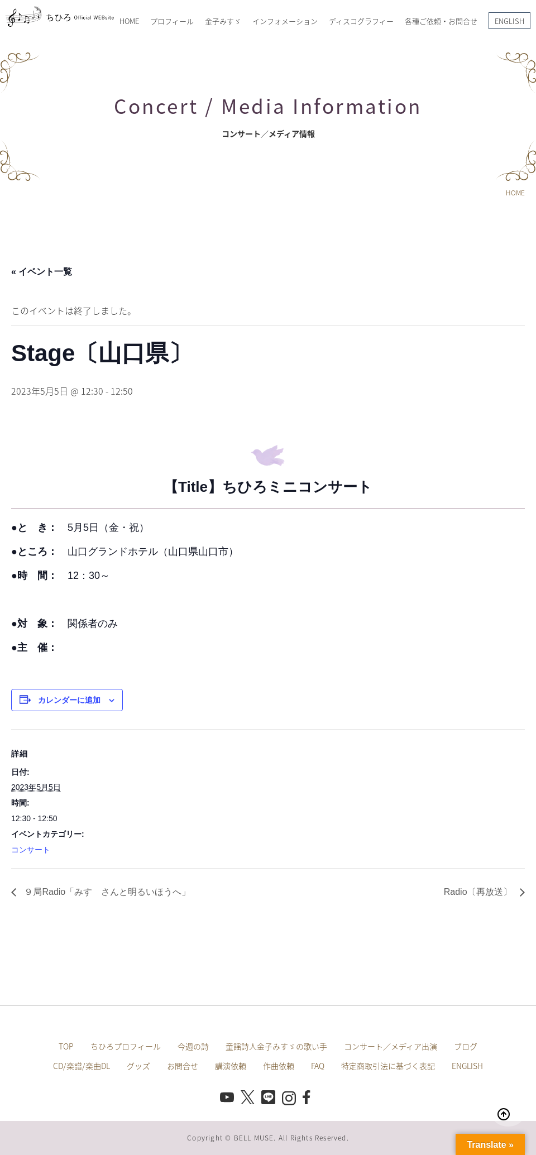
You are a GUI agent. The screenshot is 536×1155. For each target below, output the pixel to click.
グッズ (138, 1065)
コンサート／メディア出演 (390, 1046)
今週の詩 (193, 1046)
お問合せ (182, 1065)
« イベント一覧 (41, 271)
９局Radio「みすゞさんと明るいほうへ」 (106, 892)
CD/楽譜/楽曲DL (81, 1065)
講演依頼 (230, 1065)
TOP (66, 1046)
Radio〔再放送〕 (479, 892)
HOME (129, 21)
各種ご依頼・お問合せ (441, 21)
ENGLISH (509, 21)
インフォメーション (285, 21)
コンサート (30, 849)
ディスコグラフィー (361, 21)
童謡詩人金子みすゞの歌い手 (276, 1046)
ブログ (465, 1046)
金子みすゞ (223, 21)
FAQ (317, 1065)
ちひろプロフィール (125, 1046)
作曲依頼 (278, 1065)
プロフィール (172, 21)
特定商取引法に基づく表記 (388, 1065)
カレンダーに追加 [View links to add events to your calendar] (69, 700)
